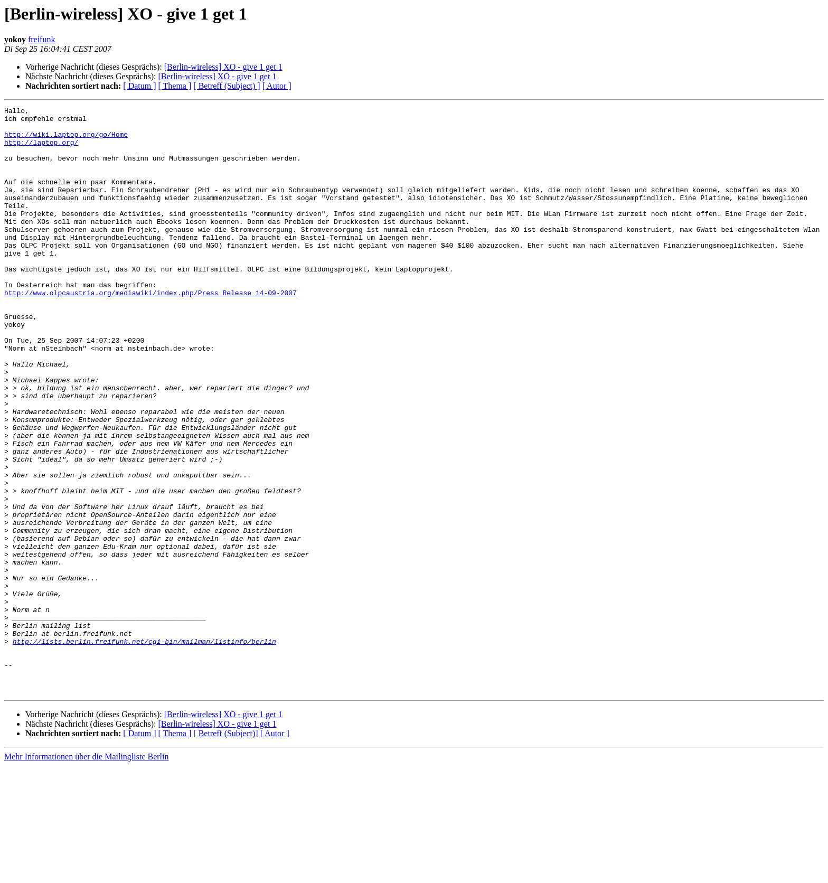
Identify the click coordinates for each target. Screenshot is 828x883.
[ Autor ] (276, 85)
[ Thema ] (175, 85)
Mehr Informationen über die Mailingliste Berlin (86, 873)
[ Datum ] (139, 85)
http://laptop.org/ (41, 150)
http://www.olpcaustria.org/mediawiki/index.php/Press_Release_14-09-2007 (150, 330)
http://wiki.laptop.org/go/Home (66, 140)
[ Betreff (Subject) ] (226, 85)
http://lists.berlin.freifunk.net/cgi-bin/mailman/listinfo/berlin (144, 749)
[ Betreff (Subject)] (225, 850)
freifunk (41, 39)
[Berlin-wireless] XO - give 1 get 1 (223, 66)
